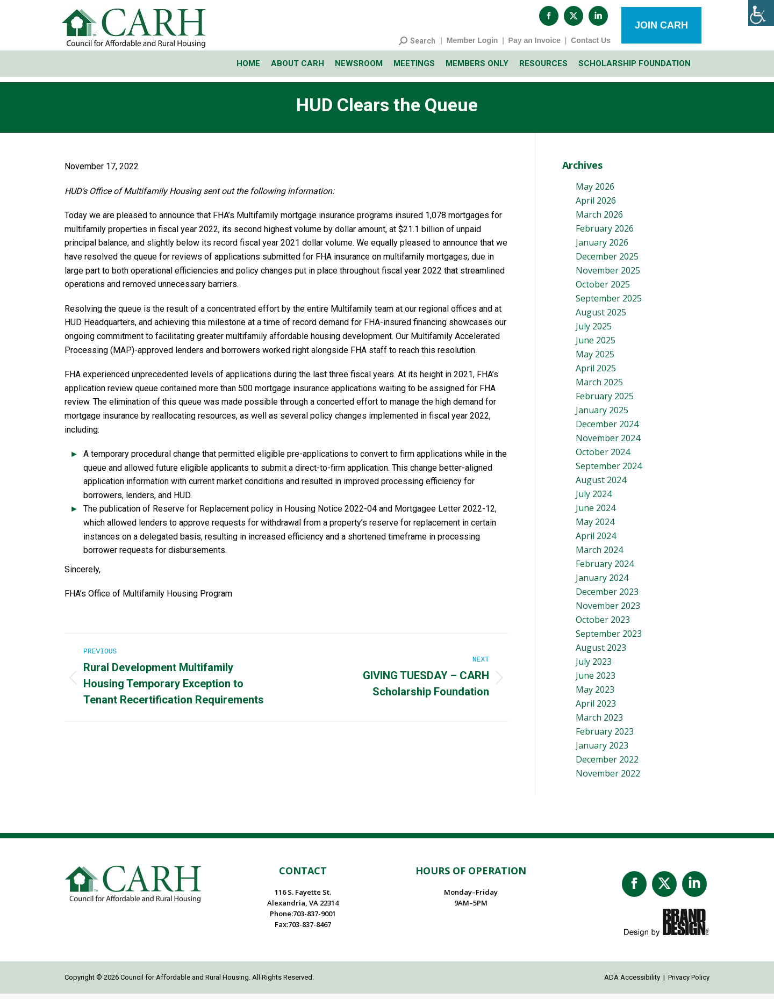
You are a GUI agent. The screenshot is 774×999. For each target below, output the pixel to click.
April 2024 (596, 541)
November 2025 (608, 275)
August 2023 (601, 653)
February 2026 (605, 233)
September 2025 (609, 303)
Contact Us (591, 45)
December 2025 (607, 261)
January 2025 (602, 415)
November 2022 (608, 778)
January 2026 (602, 247)
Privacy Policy (689, 983)
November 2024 (608, 443)
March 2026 (599, 219)
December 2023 (607, 597)
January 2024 (602, 583)
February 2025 (605, 401)
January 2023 (602, 750)
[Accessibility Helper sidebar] (761, 13)
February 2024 (605, 569)
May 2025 (595, 359)
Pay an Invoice (534, 45)
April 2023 (596, 708)
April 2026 (596, 205)
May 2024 (595, 527)
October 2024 (603, 457)
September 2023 (609, 639)
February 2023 (605, 736)
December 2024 (607, 429)
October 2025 (603, 289)
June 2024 (595, 513)
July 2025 (594, 331)
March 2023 (599, 722)
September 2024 (609, 471)
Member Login (472, 45)
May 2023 (595, 694)
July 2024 (594, 499)
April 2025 (596, 373)
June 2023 (595, 680)
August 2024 (601, 485)
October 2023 (603, 625)
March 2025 (599, 387)
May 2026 (595, 191)
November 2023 (608, 611)
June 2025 (595, 345)
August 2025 (601, 317)
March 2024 (599, 555)
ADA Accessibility (632, 983)
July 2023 (594, 667)
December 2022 (607, 764)
